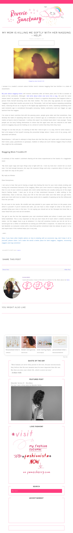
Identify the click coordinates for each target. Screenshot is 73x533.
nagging (19, 250)
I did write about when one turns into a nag (41, 96)
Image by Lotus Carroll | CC (36, 81)
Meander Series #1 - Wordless (22, 383)
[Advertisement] (36, 43)
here (68, 280)
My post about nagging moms (12, 93)
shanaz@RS (26, 277)
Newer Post (6, 269)
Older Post (67, 269)
